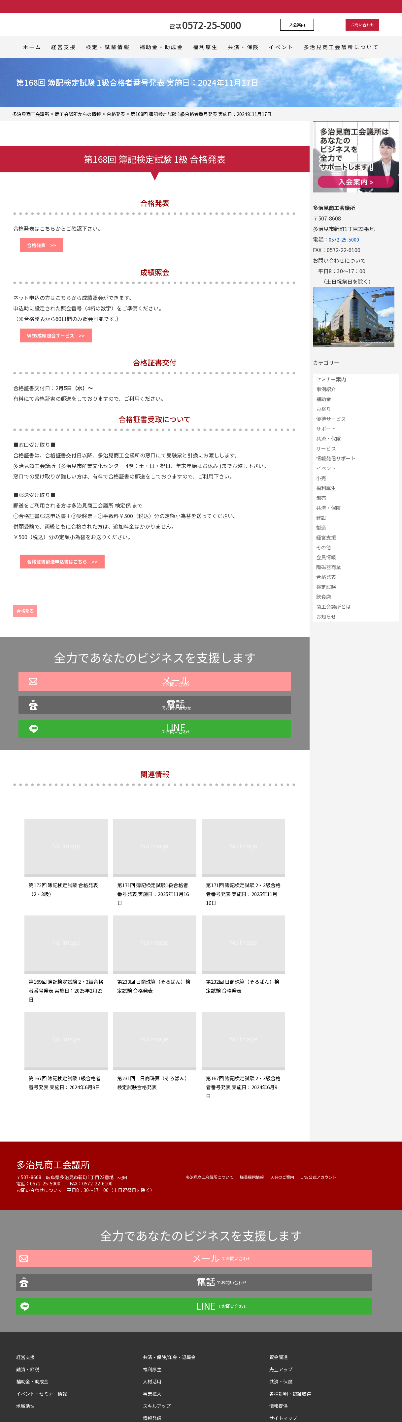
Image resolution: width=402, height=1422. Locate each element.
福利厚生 (209, 47)
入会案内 (304, 25)
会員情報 (326, 557)
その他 (323, 547)
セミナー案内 (331, 379)
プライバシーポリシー (144, 1403)
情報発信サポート (336, 458)
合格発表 (25, 621)
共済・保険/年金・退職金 (173, 1297)
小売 (321, 478)
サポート (326, 428)
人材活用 (153, 1321)
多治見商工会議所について (347, 47)
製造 (321, 527)
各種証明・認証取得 (293, 1334)
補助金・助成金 (163, 47)
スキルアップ (161, 1346)
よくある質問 (191, 1403)
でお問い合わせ (78, 716)
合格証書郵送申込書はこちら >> (69, 570)
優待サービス (331, 418)
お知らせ (326, 616)
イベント (289, 47)
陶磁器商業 (328, 567)
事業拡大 (153, 1334)
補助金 (323, 398)
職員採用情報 (262, 1165)
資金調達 (282, 1297)
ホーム (31, 47)
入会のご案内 (296, 1165)
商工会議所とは (333, 606)
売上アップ (282, 1309)
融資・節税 (29, 1309)
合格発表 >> (45, 247)
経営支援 (65, 47)
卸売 (321, 497)
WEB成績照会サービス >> (62, 340)
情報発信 (153, 1358)
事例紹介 (326, 389)
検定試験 (326, 586)
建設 (321, 517)
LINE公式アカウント (338, 1165)
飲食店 (323, 596)
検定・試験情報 (110, 47)
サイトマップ (285, 1358)
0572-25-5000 (345, 239)
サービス (326, 448)
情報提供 (279, 1346)
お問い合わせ (355, 25)
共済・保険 (249, 47)
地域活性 (26, 1346)
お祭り (323, 408)
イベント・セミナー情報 (45, 1334)
